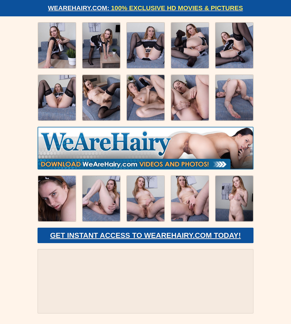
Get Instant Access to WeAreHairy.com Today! (145, 235)
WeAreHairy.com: (145, 8)
